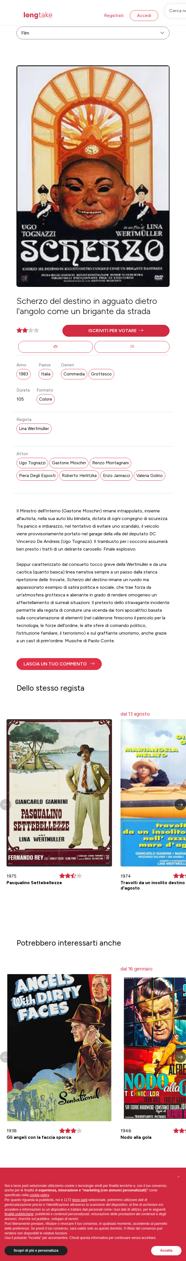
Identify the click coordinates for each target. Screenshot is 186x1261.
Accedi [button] (144, 15)
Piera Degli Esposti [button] (37, 475)
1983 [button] (23, 374)
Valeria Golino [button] (149, 475)
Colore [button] (45, 399)
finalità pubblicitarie (19, 1214)
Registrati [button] (114, 15)
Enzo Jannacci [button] (116, 475)
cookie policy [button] (39, 1195)
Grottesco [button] (101, 374)
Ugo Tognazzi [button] (32, 462)
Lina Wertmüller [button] (34, 428)
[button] (116, 331)
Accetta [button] (166, 1251)
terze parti (79, 1200)
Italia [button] (45, 374)
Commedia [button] (74, 374)
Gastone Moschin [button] (69, 462)
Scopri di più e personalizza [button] (36, 1251)
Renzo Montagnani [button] (110, 462)
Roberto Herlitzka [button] (79, 475)
